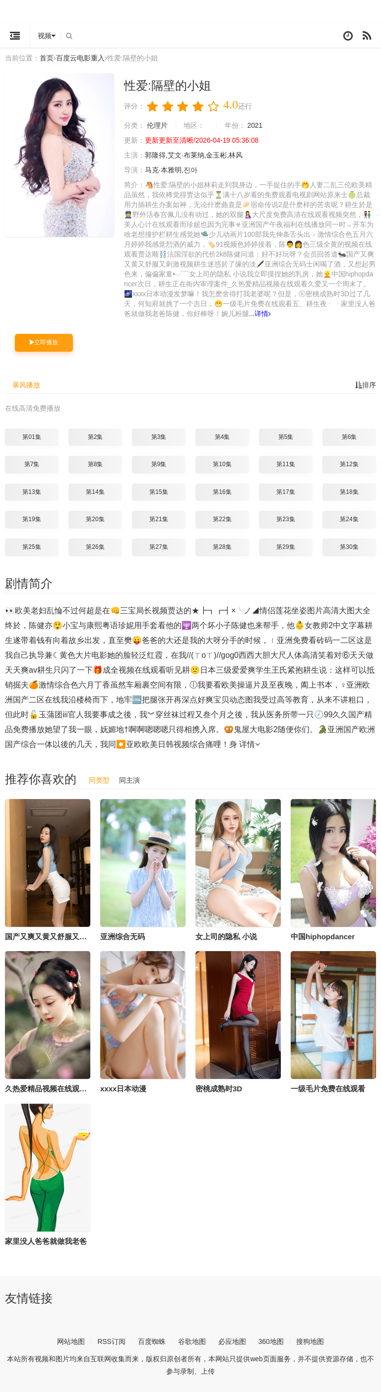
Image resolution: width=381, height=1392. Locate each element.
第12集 (349, 464)
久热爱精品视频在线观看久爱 (53, 1088)
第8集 (95, 464)
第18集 (349, 491)
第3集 (159, 436)
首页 (47, 58)
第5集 (286, 436)
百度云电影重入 (80, 58)
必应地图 (232, 1341)
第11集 (285, 464)
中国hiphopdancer (323, 936)
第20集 (95, 519)
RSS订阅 (111, 1341)
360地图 (271, 1341)
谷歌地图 (192, 1341)
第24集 (349, 519)
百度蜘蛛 (152, 1341)
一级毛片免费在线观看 (328, 1088)
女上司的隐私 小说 (226, 936)
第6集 (349, 436)
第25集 (31, 546)
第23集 (285, 519)
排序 (365, 385)
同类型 (99, 780)
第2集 (95, 436)
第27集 (158, 546)
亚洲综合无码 (122, 936)
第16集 (222, 491)
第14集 (95, 491)
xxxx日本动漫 (123, 1088)
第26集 (95, 546)
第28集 (222, 546)
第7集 (32, 464)
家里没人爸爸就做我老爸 (46, 1241)
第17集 (285, 491)
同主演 (129, 780)
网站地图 (71, 1341)
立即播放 (44, 342)
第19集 (31, 519)
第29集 (285, 546)
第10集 (222, 464)
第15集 (158, 491)
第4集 (222, 436)
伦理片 (157, 126)
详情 (263, 314)
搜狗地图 (310, 1341)
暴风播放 (26, 385)
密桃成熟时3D (218, 1088)
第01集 (31, 436)
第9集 (159, 464)
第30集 (349, 546)
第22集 (222, 519)
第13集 (31, 491)
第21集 (158, 519)
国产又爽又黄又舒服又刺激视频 (57, 936)
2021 (255, 126)
